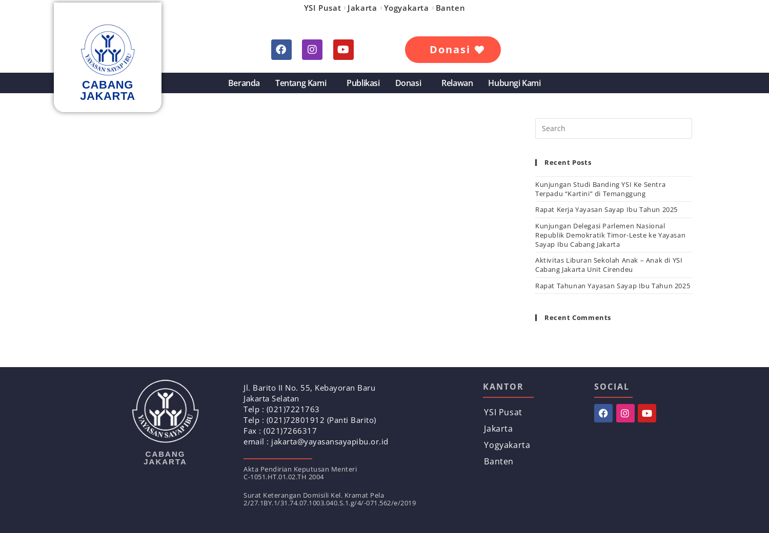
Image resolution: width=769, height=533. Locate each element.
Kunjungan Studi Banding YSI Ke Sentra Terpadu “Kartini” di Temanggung (600, 189)
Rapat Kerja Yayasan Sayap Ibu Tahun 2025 (606, 209)
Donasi (411, 83)
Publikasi (363, 83)
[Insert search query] (613, 128)
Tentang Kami (303, 83)
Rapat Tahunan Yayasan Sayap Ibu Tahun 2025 (612, 285)
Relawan (457, 83)
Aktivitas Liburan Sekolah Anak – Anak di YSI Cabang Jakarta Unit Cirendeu (608, 264)
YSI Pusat (322, 8)
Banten (451, 8)
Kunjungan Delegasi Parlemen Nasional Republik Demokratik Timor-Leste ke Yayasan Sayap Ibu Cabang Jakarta (610, 235)
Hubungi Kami (514, 83)
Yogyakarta (406, 8)
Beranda (244, 83)
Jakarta (362, 8)
